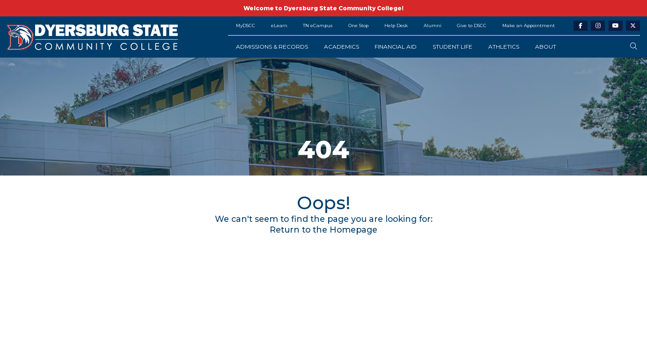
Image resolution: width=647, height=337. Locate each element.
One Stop (358, 25)
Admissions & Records (272, 46)
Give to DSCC (471, 25)
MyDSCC (245, 25)
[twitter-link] (633, 26)
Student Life (452, 46)
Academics (341, 46)
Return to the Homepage (323, 229)
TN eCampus (317, 25)
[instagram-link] (598, 26)
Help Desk (396, 25)
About (545, 46)
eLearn (279, 25)
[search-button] (633, 46)
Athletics (503, 46)
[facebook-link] (580, 26)
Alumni (432, 25)
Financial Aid (396, 46)
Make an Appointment (528, 25)
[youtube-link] (616, 26)
